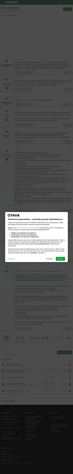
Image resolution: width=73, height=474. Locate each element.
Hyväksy (60, 259)
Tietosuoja (11, 259)
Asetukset (49, 259)
